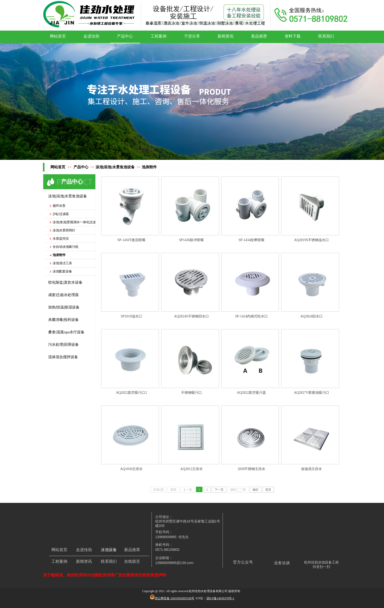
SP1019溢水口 (131, 316)
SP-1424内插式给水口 (251, 316)
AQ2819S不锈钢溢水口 (311, 240)
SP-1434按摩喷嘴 (251, 240)
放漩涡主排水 (311, 469)
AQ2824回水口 (311, 316)
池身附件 (149, 167)
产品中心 (81, 167)
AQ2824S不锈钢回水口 (191, 316)
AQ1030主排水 (131, 469)
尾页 (268, 489)
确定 (256, 489)
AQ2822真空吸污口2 (131, 392)
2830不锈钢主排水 (251, 469)
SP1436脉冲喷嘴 (191, 240)
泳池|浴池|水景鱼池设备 (115, 167)
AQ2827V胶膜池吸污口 (311, 392)
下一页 (219, 489)
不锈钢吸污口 (191, 392)
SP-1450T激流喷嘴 (131, 240)
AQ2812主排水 (191, 469)
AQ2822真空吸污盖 (251, 392)
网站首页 (57, 167)
